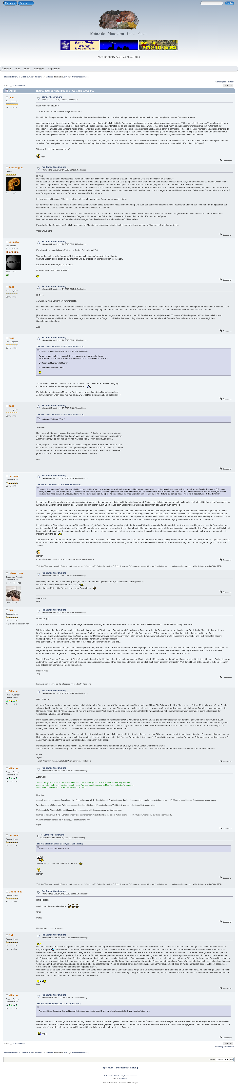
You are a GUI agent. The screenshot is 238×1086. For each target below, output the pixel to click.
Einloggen (10, 3)
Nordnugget (16, 167)
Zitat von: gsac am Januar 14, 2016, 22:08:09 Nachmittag (59, 484)
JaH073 (66, 77)
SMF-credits (108, 1076)
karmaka (14, 242)
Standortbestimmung (52, 97)
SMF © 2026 (118, 1076)
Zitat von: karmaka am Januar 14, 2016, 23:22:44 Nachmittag (60, 346)
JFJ (11, 610)
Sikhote (13, 691)
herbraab (14, 476)
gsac (11, 97)
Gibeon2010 (16, 573)
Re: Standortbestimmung (54, 167)
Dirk (11, 935)
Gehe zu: (212, 1060)
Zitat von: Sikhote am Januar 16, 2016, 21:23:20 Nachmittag (60, 844)
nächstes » (229, 82)
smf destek (123, 1078)
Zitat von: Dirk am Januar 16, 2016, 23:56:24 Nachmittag (59, 1004)
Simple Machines (130, 1076)
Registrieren (26, 3)
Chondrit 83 (15, 891)
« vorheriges (220, 82)
